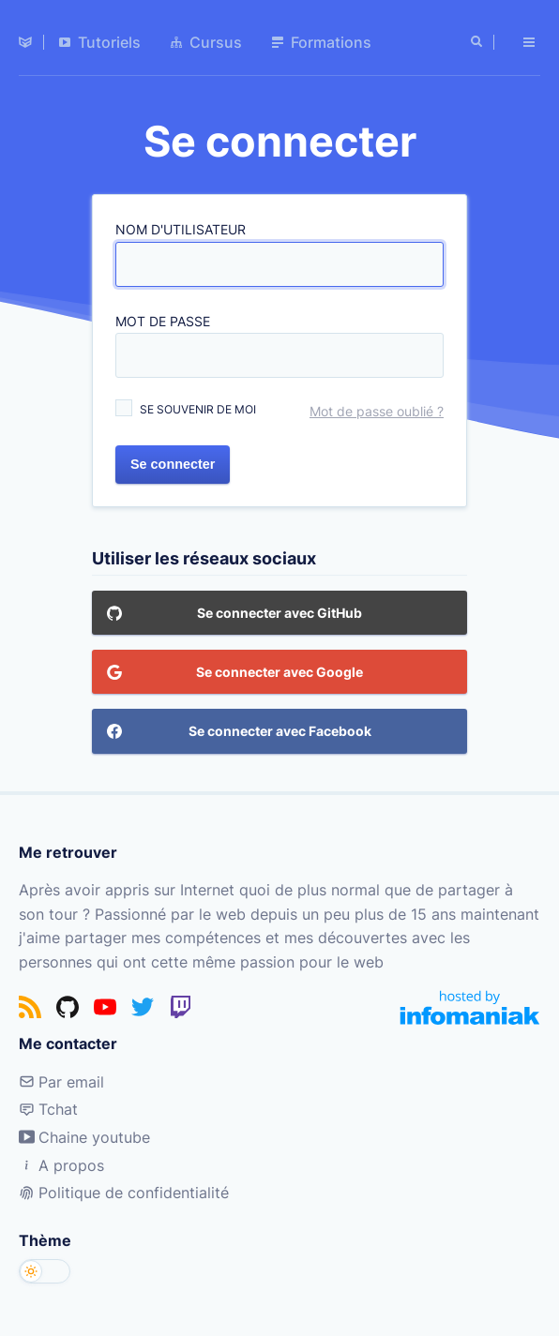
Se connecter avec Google (235, 677)
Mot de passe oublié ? (377, 412)
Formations (321, 42)
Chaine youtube (84, 1137)
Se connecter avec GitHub (234, 618)
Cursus (206, 42)
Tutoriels (100, 42)
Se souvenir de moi (198, 410)
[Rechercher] (478, 42)
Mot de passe (162, 321)
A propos (61, 1165)
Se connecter (172, 464)
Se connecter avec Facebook (239, 736)
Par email (61, 1082)
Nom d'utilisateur (180, 230)
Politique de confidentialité (124, 1192)
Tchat (48, 1109)
